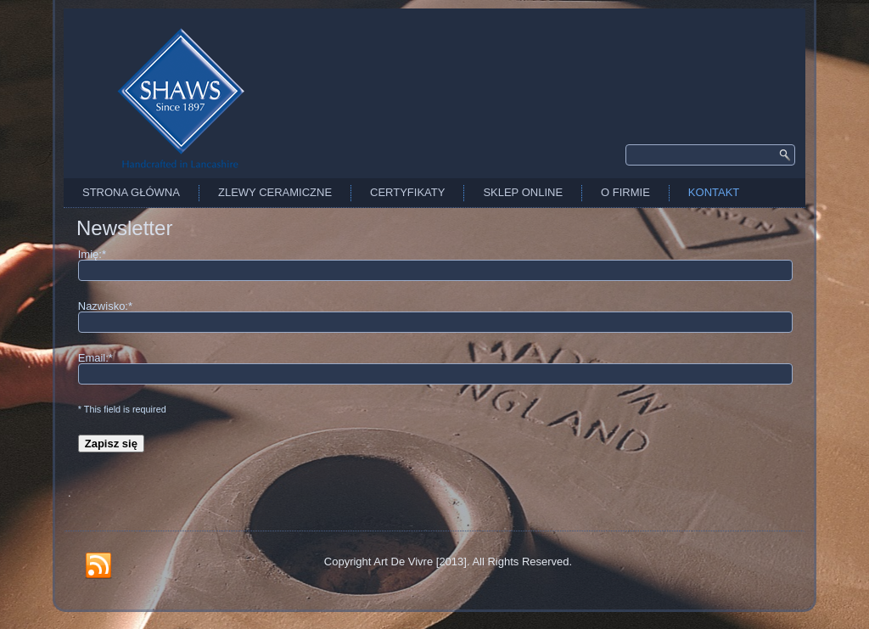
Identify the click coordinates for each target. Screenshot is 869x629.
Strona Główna (131, 192)
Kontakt (713, 192)
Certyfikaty (407, 192)
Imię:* (92, 254)
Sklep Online (523, 192)
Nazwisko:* (105, 306)
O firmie (625, 192)
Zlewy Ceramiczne (275, 192)
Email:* (95, 357)
